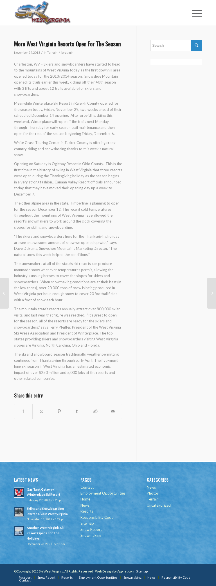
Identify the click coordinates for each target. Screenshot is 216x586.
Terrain (52, 52)
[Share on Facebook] (23, 411)
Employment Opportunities (102, 493)
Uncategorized (159, 505)
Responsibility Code (96, 517)
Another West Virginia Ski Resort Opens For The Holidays (45, 533)
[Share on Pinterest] (59, 411)
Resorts (86, 511)
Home (85, 499)
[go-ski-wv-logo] (42, 13)
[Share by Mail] (113, 411)
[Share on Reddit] (95, 411)
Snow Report (91, 529)
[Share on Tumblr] (77, 411)
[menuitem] (194, 13)
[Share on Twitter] (41, 411)
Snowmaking (90, 535)
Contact (87, 487)
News (84, 505)
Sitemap (87, 523)
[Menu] (194, 13)
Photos (153, 493)
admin (69, 52)
